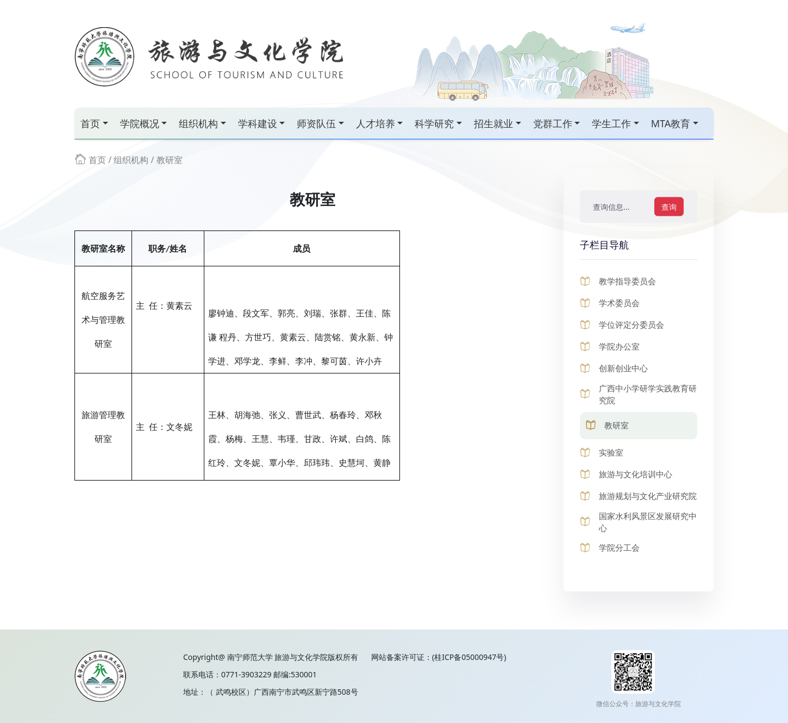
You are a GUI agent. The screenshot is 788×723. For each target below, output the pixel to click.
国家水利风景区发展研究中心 (648, 522)
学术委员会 (619, 302)
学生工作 (611, 123)
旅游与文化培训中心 (635, 474)
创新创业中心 (623, 368)
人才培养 (375, 123)
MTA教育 (671, 123)
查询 (669, 207)
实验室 (611, 452)
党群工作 (552, 123)
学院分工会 (619, 547)
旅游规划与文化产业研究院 (648, 495)
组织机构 (198, 123)
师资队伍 (316, 123)
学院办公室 (619, 346)
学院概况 (139, 123)
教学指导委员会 (627, 281)
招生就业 (493, 123)
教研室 (170, 160)
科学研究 (434, 123)
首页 (90, 123)
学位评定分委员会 (631, 324)
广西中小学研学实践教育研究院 (648, 394)
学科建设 (257, 123)
